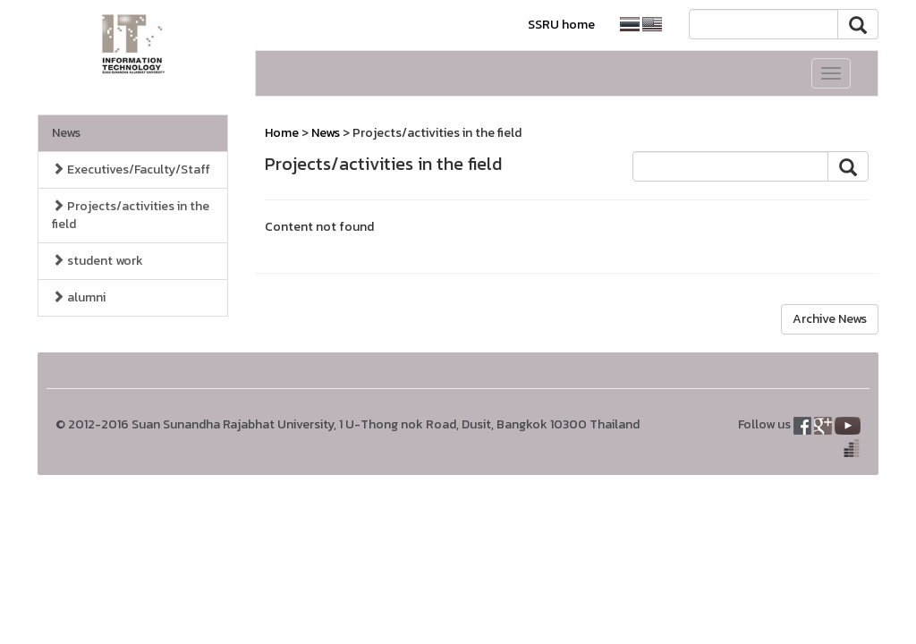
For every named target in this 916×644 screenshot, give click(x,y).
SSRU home (561, 24)
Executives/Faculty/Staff (131, 169)
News (66, 132)
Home (282, 132)
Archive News (830, 318)
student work (97, 260)
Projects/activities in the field (130, 215)
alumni (79, 297)
